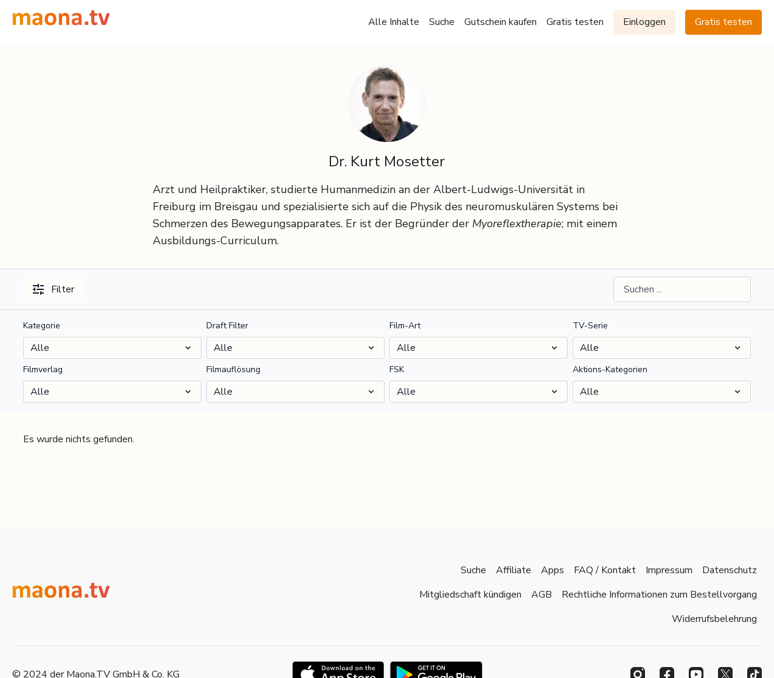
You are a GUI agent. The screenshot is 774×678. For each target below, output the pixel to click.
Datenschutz (729, 570)
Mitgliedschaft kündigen (470, 594)
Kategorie (41, 325)
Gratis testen (575, 22)
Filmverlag (43, 369)
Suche (442, 22)
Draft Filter (227, 325)
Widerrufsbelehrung (714, 619)
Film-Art (404, 325)
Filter (53, 289)
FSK (396, 369)
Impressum (669, 570)
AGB (541, 594)
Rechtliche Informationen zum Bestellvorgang (659, 594)
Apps (552, 570)
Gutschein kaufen (500, 22)
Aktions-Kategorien (610, 369)
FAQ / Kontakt (605, 570)
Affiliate (513, 570)
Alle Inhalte (393, 22)
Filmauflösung (233, 369)
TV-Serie (590, 325)
